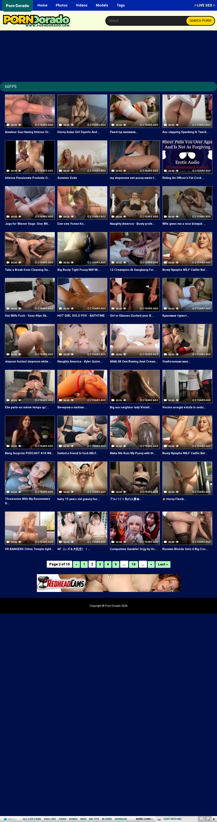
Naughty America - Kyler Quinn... (81, 366)
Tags (121, 5)
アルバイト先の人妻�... (127, 512)
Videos (81, 5)
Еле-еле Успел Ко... (72, 228)
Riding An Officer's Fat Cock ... (184, 178)
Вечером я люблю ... (72, 416)
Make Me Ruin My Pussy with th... (134, 462)
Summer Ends (67, 178)
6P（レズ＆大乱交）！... (74, 563)
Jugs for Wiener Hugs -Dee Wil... (29, 228)
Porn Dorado (17, 5)
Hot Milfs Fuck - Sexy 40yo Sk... (28, 320)
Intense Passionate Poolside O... (29, 178)
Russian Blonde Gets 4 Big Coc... (186, 563)
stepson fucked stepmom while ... (28, 368)
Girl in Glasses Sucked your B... (133, 320)
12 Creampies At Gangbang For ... (135, 274)
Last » (163, 583)
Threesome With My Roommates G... (29, 515)
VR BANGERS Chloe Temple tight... (25, 565)
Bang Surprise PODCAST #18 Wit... (27, 464)
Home (42, 5)
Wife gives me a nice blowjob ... (185, 228)
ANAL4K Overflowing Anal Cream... (129, 368)
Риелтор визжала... (125, 132)
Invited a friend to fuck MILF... (79, 462)
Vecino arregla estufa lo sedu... (185, 416)
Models (102, 5)
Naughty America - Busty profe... (134, 228)
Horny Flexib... (175, 512)
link (213, 760)
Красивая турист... (176, 320)
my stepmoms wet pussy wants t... (133, 180)
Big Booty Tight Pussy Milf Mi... (80, 274)
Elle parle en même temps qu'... (28, 416)
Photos (61, 5)
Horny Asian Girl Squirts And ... (79, 132)
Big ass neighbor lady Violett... (132, 416)
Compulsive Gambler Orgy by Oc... (131, 565)
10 (134, 583)
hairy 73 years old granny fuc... (80, 512)
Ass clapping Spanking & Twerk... (186, 132)
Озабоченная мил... (177, 366)
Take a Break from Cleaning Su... (29, 274)
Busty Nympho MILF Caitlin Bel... (185, 274)
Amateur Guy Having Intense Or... (29, 132)
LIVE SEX (204, 5)
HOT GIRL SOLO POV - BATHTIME (81, 320)
